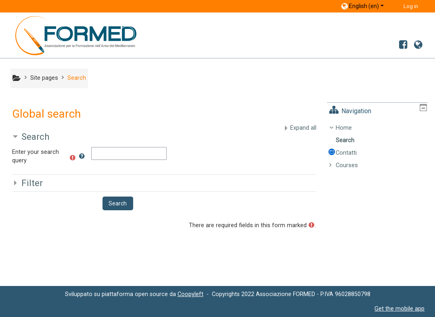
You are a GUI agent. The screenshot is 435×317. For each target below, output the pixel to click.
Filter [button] (32, 183)
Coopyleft (190, 294)
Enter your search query (35, 156)
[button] (82, 155)
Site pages (44, 78)
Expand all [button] (303, 127)
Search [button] (35, 136)
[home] (69, 35)
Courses (353, 165)
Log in (411, 6)
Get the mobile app (399, 308)
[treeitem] (380, 146)
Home (350, 127)
